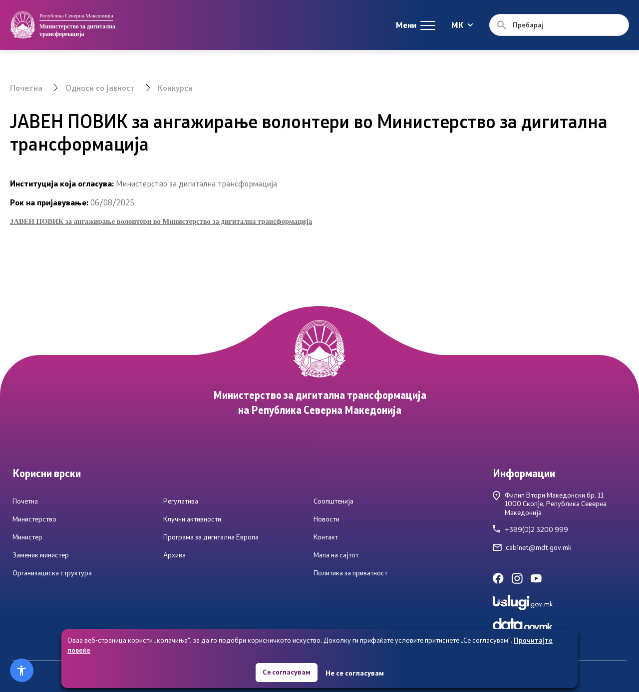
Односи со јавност (100, 87)
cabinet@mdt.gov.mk (532, 547)
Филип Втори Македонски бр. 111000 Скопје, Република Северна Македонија (550, 504)
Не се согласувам (355, 672)
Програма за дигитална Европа (211, 536)
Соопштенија (333, 501)
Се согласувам (286, 672)
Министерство (34, 519)
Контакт (326, 536)
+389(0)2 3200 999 (530, 529)
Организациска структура (52, 572)
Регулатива (180, 501)
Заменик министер (40, 554)
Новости (326, 519)
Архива (174, 554)
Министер (27, 536)
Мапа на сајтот (336, 554)
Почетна (26, 87)
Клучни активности (192, 519)
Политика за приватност (350, 572)
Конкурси (175, 87)
